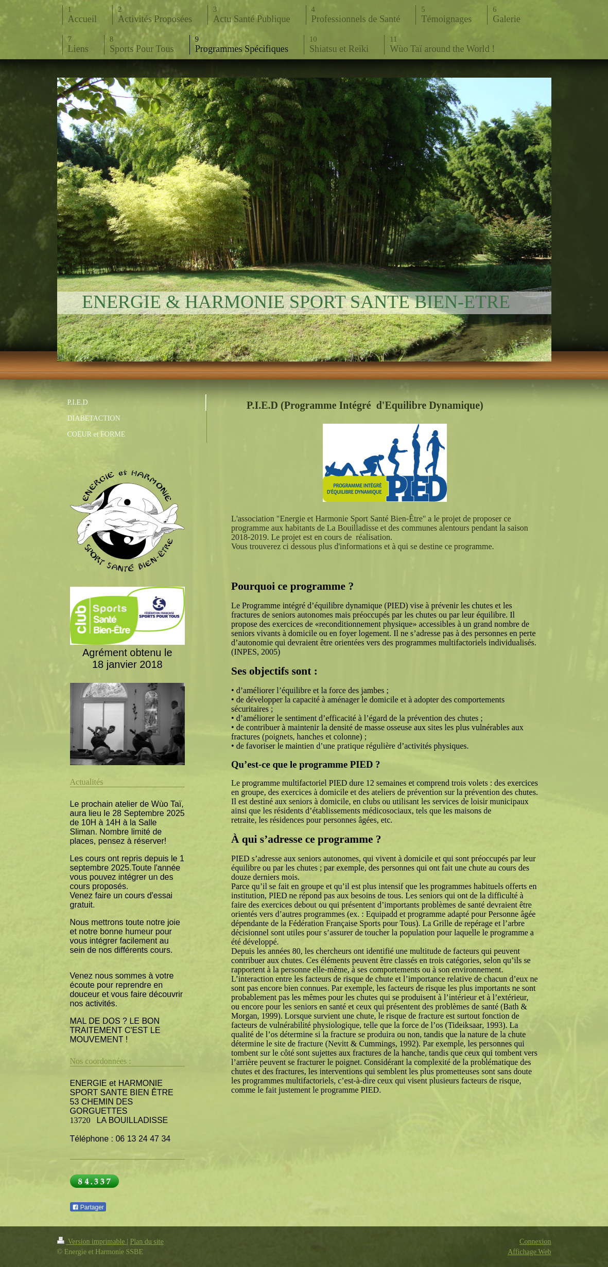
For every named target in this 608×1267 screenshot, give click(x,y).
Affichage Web (529, 1252)
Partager (88, 1207)
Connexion (535, 1241)
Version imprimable (92, 1241)
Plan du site (146, 1241)
